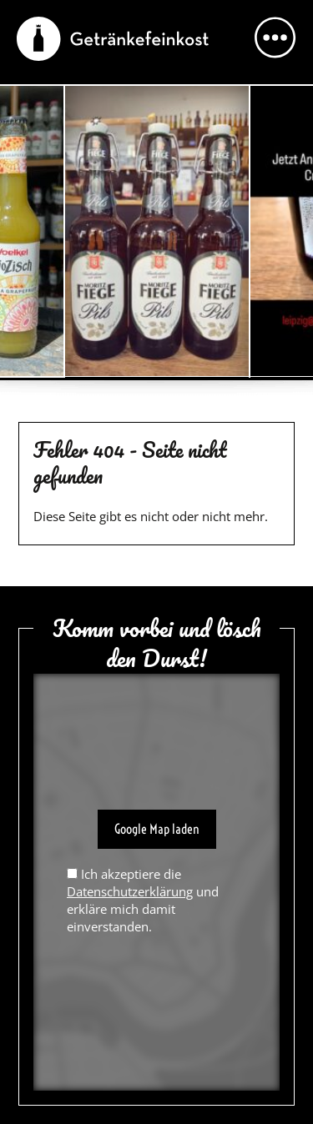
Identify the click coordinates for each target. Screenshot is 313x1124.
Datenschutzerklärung (130, 891)
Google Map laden (156, 828)
